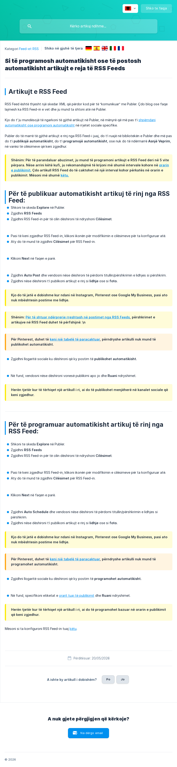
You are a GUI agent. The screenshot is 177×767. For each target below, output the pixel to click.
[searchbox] (88, 26)
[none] (130, 8)
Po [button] (108, 679)
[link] (89, 48)
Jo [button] (122, 679)
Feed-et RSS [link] (29, 49)
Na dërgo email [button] (91, 733)
